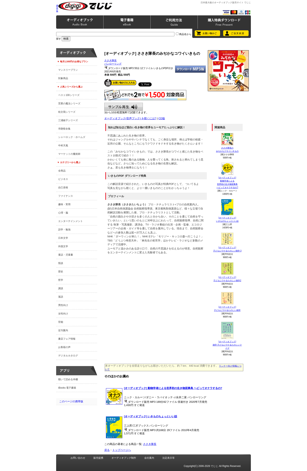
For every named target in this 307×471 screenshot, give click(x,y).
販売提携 (98, 457)
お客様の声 (64, 347)
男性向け (63, 305)
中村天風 (63, 145)
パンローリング (113, 63)
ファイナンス (65, 196)
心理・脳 (63, 212)
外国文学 (63, 246)
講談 (60, 288)
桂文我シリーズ (66, 111)
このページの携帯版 (71, 401)
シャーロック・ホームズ (71, 137)
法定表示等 (168, 457)
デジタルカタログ (68, 355)
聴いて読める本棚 (68, 379)
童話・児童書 (65, 254)
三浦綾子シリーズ (68, 120)
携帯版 (57, 8)
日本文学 (63, 238)
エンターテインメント (70, 221)
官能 (60, 322)
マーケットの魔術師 (69, 153)
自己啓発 (63, 187)
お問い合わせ (77, 457)
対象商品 (63, 78)
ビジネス (63, 179)
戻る (107, 450)
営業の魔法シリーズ (69, 103)
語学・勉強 (64, 229)
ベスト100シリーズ (69, 95)
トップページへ (121, 450)
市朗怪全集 (64, 128)
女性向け (63, 313)
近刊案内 (63, 330)
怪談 (60, 263)
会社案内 (149, 457)
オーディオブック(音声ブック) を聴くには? (130, 118)
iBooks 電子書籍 (67, 387)
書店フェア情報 (66, 338)
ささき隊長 (110, 60)
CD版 (161, 118)
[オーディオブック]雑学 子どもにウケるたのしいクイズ (227, 344)
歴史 (60, 271)
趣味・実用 (64, 204)
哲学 (60, 280)
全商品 (62, 170)
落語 (60, 296)
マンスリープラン (68, 69)
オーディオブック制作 (123, 457)
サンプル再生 (123, 107)
